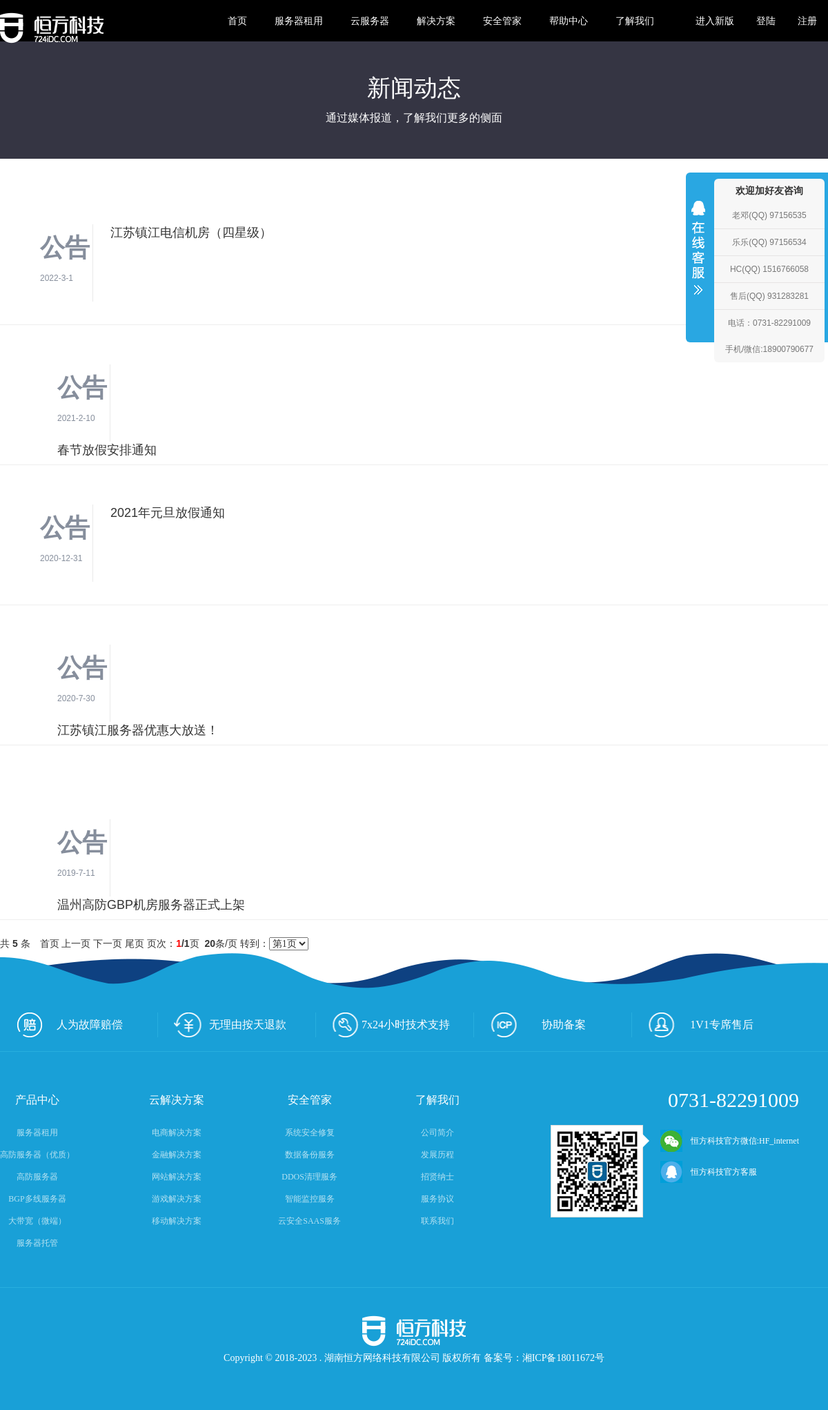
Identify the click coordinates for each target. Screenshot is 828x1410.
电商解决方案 (176, 1132)
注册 (807, 20)
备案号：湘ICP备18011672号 (544, 1358)
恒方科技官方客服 (708, 1172)
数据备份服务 (310, 1154)
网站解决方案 (176, 1177)
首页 (237, 20)
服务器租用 (299, 20)
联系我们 (437, 1221)
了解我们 (634, 20)
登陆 (766, 20)
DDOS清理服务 (309, 1177)
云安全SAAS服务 (309, 1221)
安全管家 (502, 20)
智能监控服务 (310, 1199)
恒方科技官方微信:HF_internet (729, 1141)
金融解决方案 (176, 1154)
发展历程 (437, 1154)
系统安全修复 (310, 1132)
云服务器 (370, 20)
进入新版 (715, 20)
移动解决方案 (176, 1221)
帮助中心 (568, 20)
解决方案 (436, 20)
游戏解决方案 (176, 1199)
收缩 (698, 257)
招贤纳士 (437, 1177)
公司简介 (437, 1132)
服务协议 (437, 1199)
